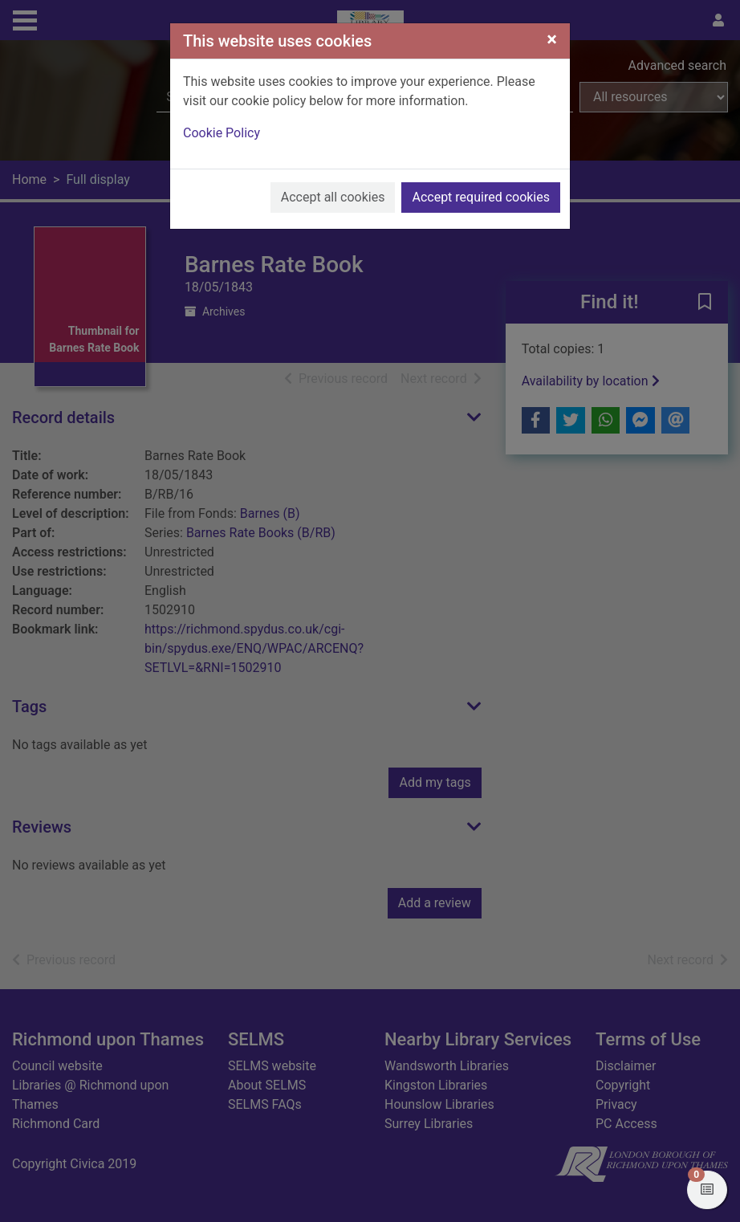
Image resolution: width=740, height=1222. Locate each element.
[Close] (552, 39)
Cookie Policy (221, 133)
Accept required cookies (481, 197)
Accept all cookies (333, 197)
